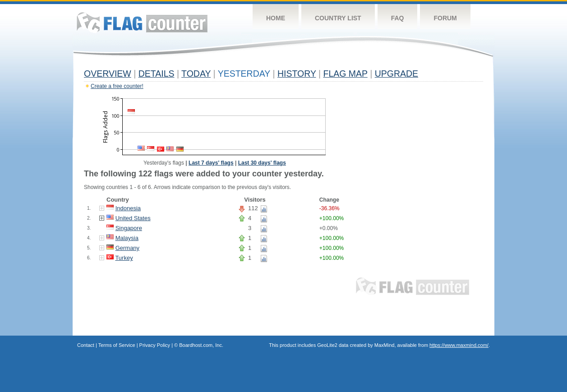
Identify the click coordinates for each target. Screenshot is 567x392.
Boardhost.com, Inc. (201, 345)
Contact (85, 345)
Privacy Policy (154, 345)
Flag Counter (142, 22)
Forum (444, 18)
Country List (338, 18)
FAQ (397, 18)
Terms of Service (116, 345)
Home (275, 18)
